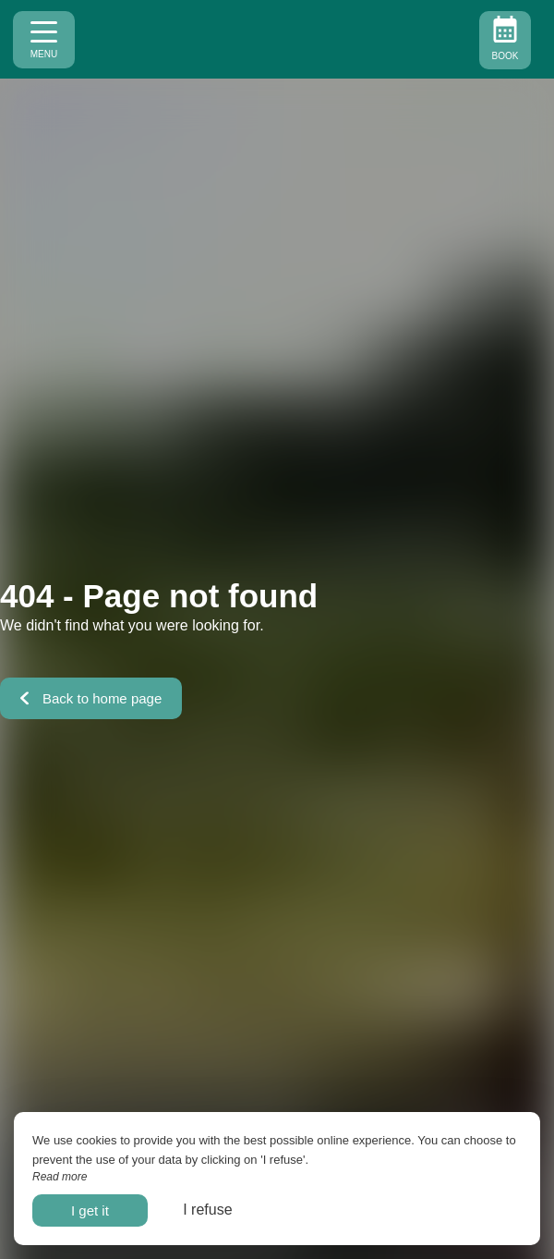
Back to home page (91, 698)
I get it (90, 1210)
